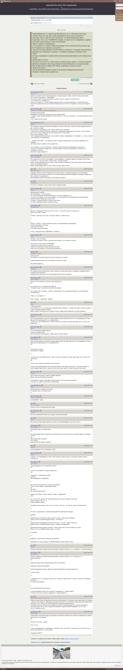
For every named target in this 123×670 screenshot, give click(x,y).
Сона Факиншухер (35, 92)
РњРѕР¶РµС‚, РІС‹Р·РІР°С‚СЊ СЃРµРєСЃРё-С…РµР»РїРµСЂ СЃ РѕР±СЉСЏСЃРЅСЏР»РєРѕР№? (61, 9)
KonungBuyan (34, 205)
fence (31, 169)
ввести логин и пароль (71, 638)
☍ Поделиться (75, 79)
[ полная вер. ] (109, 669)
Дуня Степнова (45, 20)
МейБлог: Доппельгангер (38, 18)
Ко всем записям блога (86, 26)
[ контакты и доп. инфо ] (117, 669)
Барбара (32, 252)
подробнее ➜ (117, 665)
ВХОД (38, 642)
